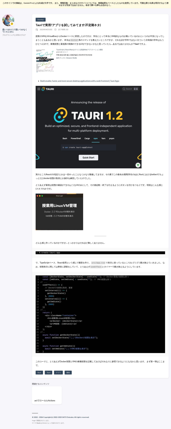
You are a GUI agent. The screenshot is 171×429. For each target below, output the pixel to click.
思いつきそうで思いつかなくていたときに (14, 30)
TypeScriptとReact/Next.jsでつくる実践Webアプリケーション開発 (79, 50)
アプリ (58, 372)
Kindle (75, 58)
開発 (68, 372)
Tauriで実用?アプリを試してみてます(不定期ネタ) (68, 25)
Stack (38, 423)
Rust (39, 372)
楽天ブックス (61, 58)
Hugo (34, 420)
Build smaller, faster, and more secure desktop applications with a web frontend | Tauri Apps (80, 81)
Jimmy (44, 423)
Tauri (48, 372)
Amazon (69, 58)
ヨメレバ (65, 52)
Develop (41, 20)
